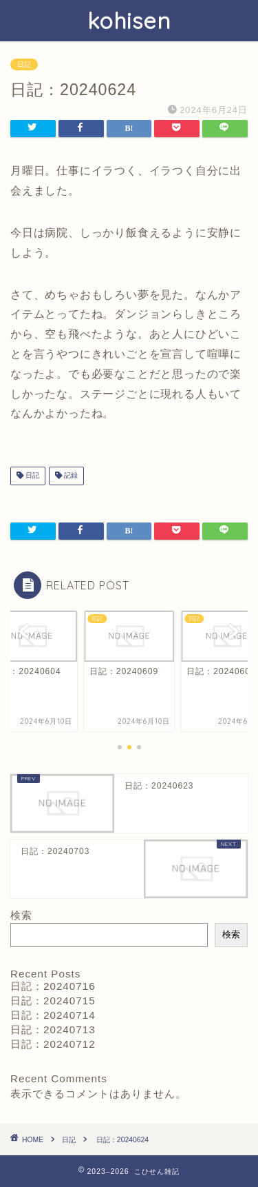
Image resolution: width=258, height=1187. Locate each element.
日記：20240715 (53, 1000)
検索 (21, 915)
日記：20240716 (53, 986)
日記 (24, 64)
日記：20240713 (53, 1029)
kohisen (129, 20)
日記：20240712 (53, 1044)
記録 (70, 476)
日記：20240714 (53, 1015)
